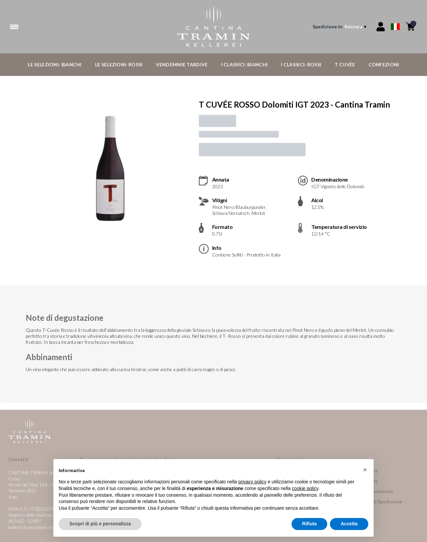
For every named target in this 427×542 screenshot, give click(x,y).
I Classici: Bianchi (244, 64)
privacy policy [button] (253, 482)
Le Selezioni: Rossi (119, 64)
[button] (365, 470)
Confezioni (384, 64)
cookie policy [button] (305, 488)
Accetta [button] (349, 524)
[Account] (380, 26)
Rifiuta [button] (309, 524)
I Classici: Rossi (301, 64)
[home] (214, 27)
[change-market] (340, 27)
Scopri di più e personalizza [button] (100, 524)
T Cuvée (345, 64)
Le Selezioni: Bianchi (54, 64)
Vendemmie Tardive (181, 64)
